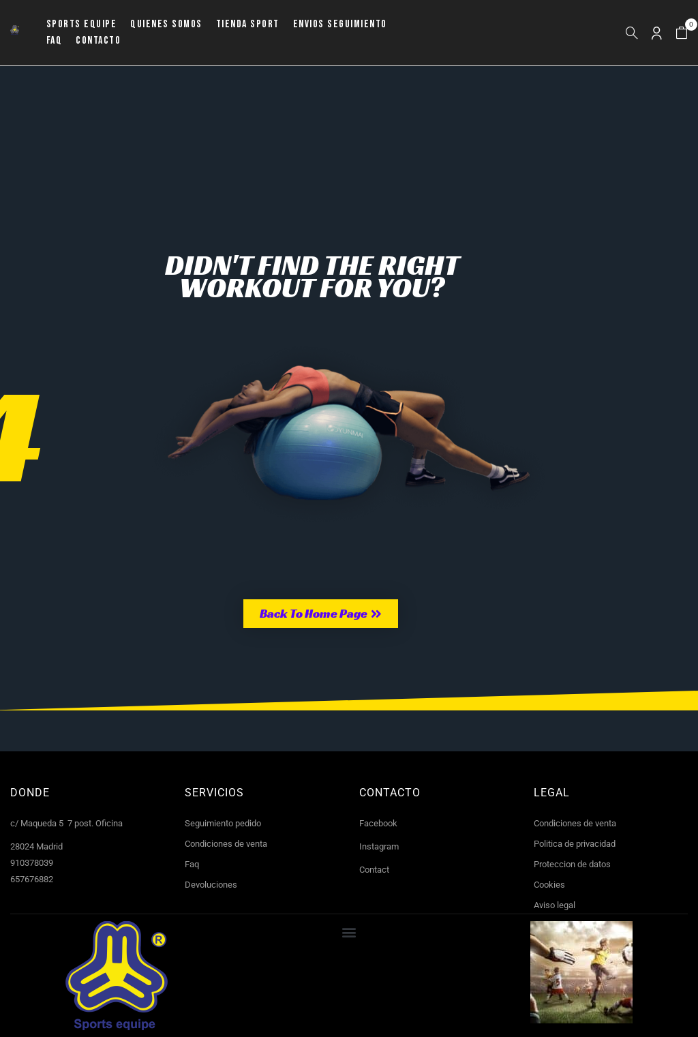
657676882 (31, 879)
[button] (682, 33)
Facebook (378, 823)
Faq (192, 864)
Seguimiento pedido (223, 823)
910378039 (31, 863)
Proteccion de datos (572, 864)
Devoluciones (211, 885)
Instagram (379, 846)
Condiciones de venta (226, 844)
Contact (374, 870)
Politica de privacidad (575, 844)
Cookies (549, 885)
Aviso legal (554, 905)
